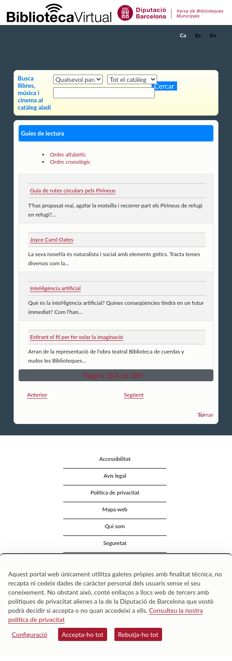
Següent (134, 394)
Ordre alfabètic (68, 154)
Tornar (205, 414)
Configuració (29, 634)
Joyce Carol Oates (51, 239)
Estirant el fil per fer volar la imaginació (76, 336)
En (213, 35)
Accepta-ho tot (83, 634)
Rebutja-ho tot (138, 634)
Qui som (115, 526)
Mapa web (114, 509)
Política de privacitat (114, 492)
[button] (212, 49)
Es (198, 35)
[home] (52, 35)
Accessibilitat (114, 458)
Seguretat (114, 543)
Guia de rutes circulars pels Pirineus (72, 190)
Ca (183, 35)
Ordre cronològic (70, 161)
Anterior (37, 394)
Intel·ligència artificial (55, 288)
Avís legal (115, 475)
